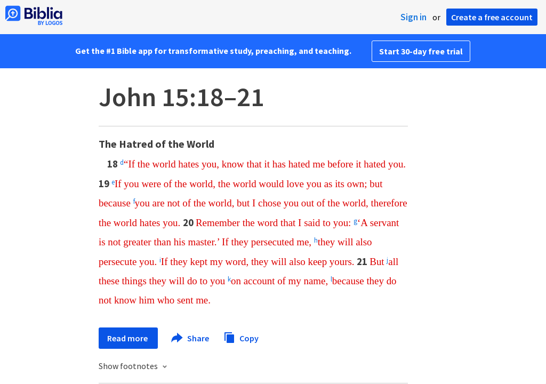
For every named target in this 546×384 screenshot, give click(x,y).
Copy (241, 336)
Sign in (413, 17)
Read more (128, 338)
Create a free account (492, 17)
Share (191, 338)
